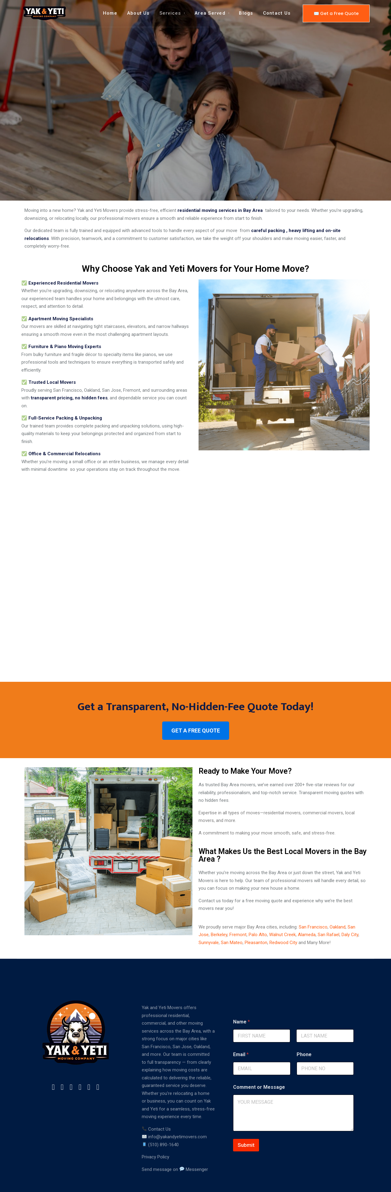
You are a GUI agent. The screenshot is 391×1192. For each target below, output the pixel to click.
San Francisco (313, 902)
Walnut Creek (282, 910)
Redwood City (283, 917)
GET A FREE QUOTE (195, 705)
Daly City (350, 910)
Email (241, 1030)
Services (170, 13)
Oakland (337, 902)
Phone (304, 1030)
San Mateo (232, 917)
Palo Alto (258, 910)
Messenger (194, 1144)
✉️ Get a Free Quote (336, 13)
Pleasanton (256, 917)
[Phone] (325, 1043)
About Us (138, 13)
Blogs (246, 13)
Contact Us (277, 13)
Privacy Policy (155, 1132)
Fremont (238, 910)
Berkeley (219, 910)
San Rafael (328, 910)
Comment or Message (259, 1062)
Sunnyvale (209, 917)
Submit (246, 1120)
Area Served (210, 13)
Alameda (307, 910)
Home (110, 13)
